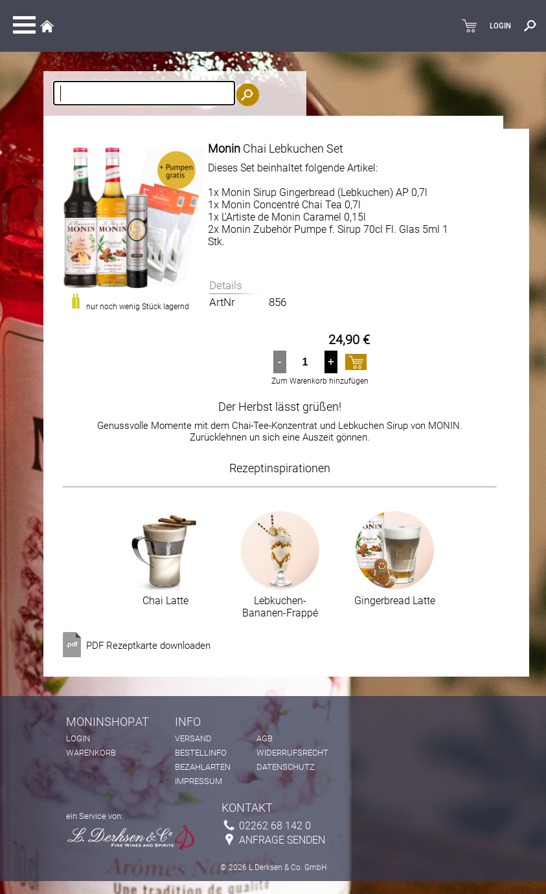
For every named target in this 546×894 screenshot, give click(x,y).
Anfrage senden (282, 840)
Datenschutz (285, 767)
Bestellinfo (201, 753)
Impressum (198, 781)
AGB (264, 738)
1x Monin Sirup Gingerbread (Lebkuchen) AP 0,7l (317, 192)
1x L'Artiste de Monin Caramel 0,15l (287, 217)
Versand (193, 738)
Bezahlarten (203, 767)
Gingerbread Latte (394, 596)
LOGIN (500, 25)
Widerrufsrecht (292, 753)
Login (78, 738)
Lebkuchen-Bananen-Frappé (280, 602)
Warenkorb (91, 753)
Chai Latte (165, 596)
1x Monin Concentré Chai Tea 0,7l (284, 205)
